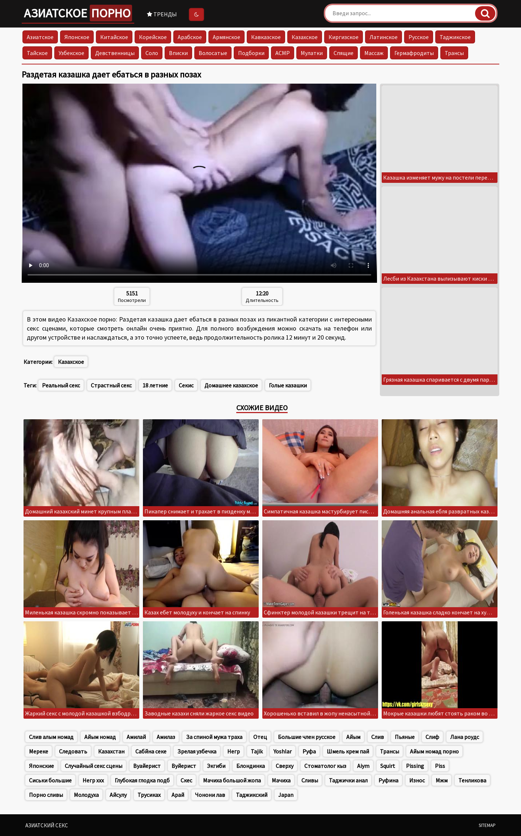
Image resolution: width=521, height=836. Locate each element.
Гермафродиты (414, 52)
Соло (151, 52)
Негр (233, 751)
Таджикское (455, 37)
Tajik (257, 751)
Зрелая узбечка (196, 751)
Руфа (309, 751)
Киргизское (344, 37)
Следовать (73, 751)
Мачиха (281, 780)
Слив (377, 736)
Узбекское (71, 52)
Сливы (309, 780)
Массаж (374, 52)
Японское (76, 37)
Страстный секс (111, 385)
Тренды (162, 14)
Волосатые (213, 52)
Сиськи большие (50, 780)
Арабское (190, 37)
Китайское (114, 37)
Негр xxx (93, 780)
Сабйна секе (150, 751)
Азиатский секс (46, 825)
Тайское (37, 52)
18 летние (155, 385)
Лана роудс (464, 736)
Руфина (388, 780)
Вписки (178, 52)
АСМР (282, 52)
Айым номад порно (434, 751)
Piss (440, 765)
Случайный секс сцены (93, 765)
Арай (177, 794)
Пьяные (405, 736)
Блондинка (250, 765)
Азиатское (78, 13)
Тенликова (472, 780)
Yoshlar (283, 751)
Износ (417, 780)
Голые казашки (288, 385)
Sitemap (487, 825)
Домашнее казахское (231, 385)
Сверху (284, 765)
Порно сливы (46, 794)
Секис (186, 385)
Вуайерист (147, 765)
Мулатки (312, 52)
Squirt (387, 765)
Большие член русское (306, 736)
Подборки (251, 52)
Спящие (343, 52)
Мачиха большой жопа (232, 780)
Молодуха (86, 794)
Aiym (363, 765)
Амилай (136, 736)
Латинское (383, 37)
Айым (353, 736)
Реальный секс (61, 385)
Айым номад (100, 736)
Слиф (432, 736)
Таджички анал (348, 780)
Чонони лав (210, 794)
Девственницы (115, 52)
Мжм (442, 780)
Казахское (305, 37)
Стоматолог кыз (325, 765)
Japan (285, 794)
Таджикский (251, 794)
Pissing (415, 765)
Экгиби (216, 765)
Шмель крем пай (348, 751)
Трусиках (149, 794)
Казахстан (111, 751)
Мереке (38, 751)
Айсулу (118, 794)
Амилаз (166, 736)
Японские (41, 765)
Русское (418, 37)
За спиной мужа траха (214, 736)
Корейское (153, 37)
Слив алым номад (51, 736)
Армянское (226, 37)
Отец (260, 736)
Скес (186, 780)
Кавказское (266, 37)
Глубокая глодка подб (142, 780)
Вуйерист (183, 765)
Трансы (454, 52)
